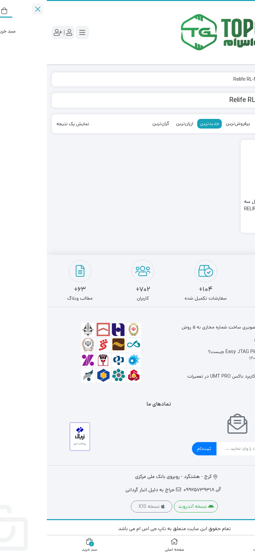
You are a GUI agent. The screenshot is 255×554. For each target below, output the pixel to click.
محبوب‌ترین (221, 123)
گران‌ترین (114, 123)
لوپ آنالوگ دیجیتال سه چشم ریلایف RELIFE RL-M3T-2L (221, 209)
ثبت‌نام (157, 448)
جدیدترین (162, 123)
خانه (242, 79)
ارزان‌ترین (137, 123)
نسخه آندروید (149, 506)
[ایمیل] (196, 448)
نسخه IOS (105, 506)
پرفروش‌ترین (191, 123)
